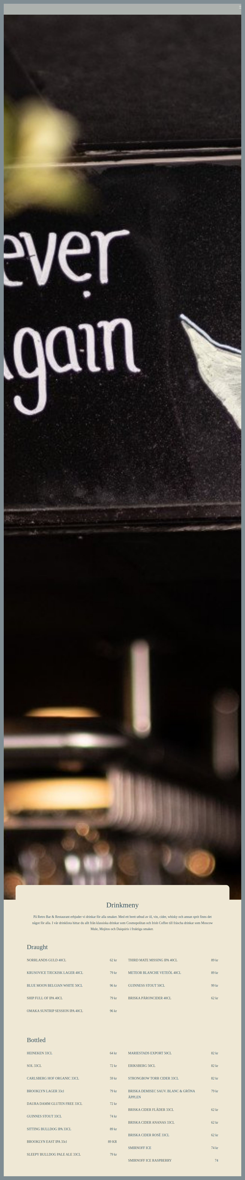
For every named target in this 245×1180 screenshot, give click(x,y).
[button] (234, 7)
